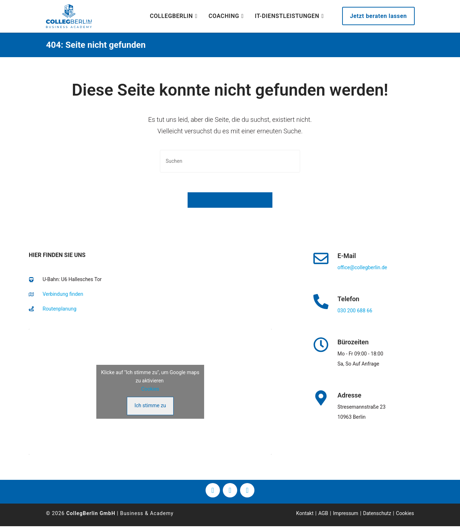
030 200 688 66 (354, 312)
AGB (323, 515)
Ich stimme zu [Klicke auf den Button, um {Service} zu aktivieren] (150, 407)
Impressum (345, 515)
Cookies (150, 390)
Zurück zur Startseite (230, 202)
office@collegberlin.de (362, 269)
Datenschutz (377, 515)
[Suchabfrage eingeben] (230, 161)
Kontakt (304, 515)
